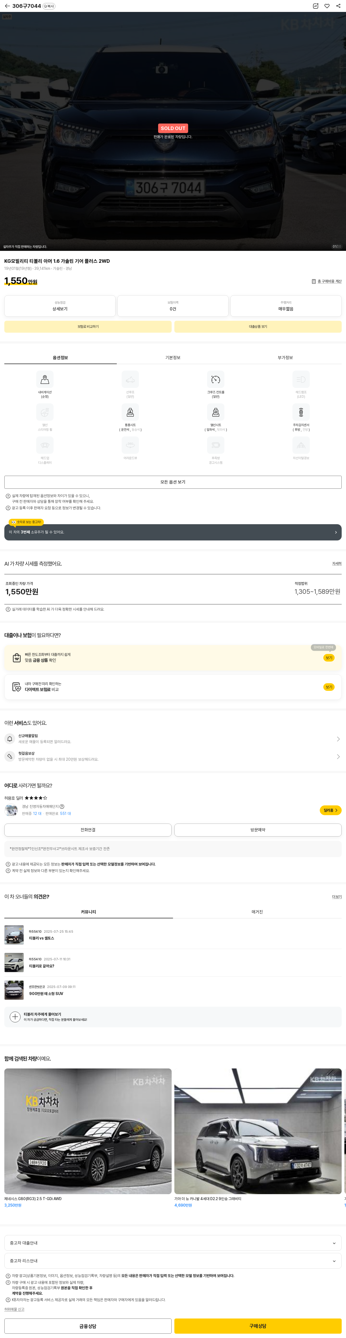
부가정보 (285, 357)
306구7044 (33, 6)
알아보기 (173, 657)
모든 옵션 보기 (173, 482)
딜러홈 (328, 810)
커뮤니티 (88, 912)
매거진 (257, 912)
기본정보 (173, 357)
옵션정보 (60, 357)
